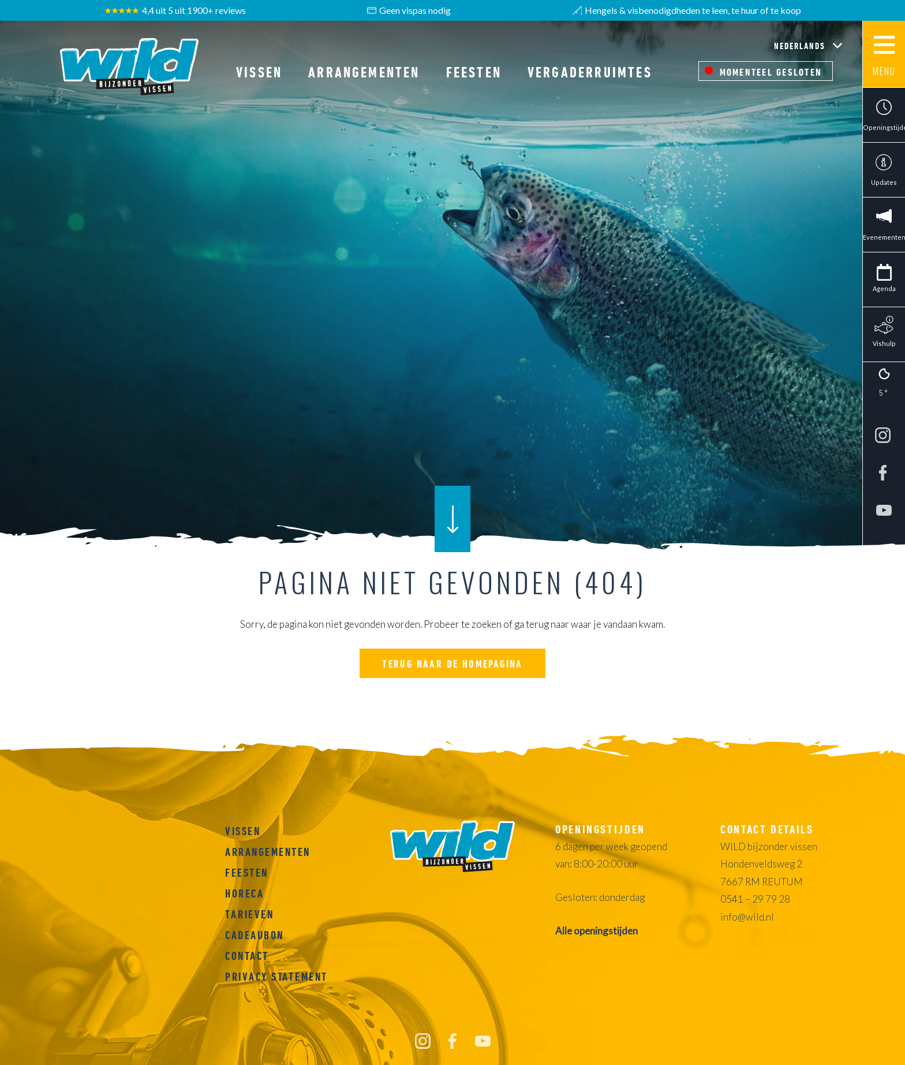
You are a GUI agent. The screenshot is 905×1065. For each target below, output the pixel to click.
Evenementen (884, 237)
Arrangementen (364, 72)
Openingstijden (884, 127)
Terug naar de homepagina (452, 664)
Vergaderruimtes (590, 72)
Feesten (474, 72)
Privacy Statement (276, 976)
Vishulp (884, 343)
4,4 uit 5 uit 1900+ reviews (175, 10)
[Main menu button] (883, 54)
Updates (884, 182)
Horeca (244, 893)
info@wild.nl (747, 917)
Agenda (884, 288)
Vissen (259, 72)
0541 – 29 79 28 (755, 899)
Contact (247, 955)
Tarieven (249, 914)
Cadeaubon (254, 935)
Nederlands (801, 45)
